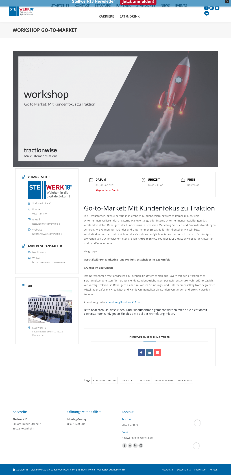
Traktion (144, 380)
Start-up (127, 380)
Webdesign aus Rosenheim (111, 469)
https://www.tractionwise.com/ (49, 262)
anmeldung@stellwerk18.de (123, 302)
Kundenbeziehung (104, 380)
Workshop (185, 380)
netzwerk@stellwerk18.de (46, 223)
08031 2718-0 (130, 424)
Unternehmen (164, 380)
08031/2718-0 (39, 213)
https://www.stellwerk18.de (47, 233)
